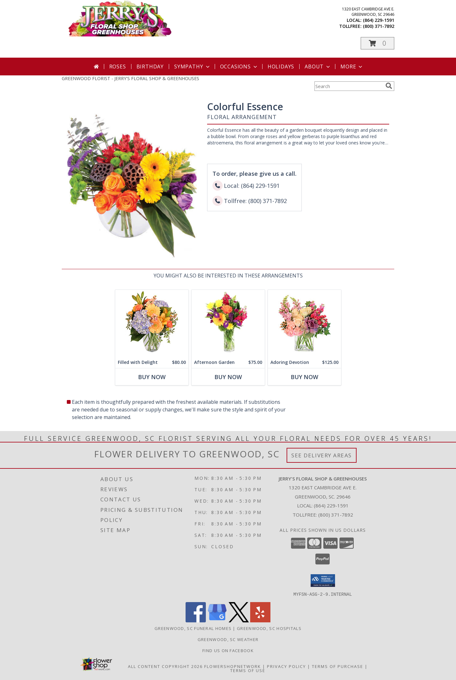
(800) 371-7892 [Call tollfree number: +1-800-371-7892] (378, 26)
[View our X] (239, 620)
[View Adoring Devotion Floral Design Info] (304, 323)
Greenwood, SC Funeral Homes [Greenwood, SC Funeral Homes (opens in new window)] (193, 628)
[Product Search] (349, 86)
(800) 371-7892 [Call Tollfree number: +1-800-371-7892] (335, 515)
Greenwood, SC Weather (228, 639)
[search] (389, 85)
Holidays (281, 66)
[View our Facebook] (196, 620)
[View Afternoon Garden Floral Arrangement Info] (228, 323)
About (318, 66)
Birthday (150, 66)
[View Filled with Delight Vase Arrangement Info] (151, 323)
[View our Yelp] (260, 620)
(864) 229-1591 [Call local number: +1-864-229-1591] (378, 20)
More (352, 66)
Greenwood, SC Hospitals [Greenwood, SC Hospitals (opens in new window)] (269, 628)
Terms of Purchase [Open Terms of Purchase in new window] (337, 666)
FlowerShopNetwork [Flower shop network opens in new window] (232, 666)
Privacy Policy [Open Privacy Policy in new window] (286, 666)
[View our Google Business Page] (217, 620)
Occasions (239, 66)
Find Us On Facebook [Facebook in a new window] (228, 650)
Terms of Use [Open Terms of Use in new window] (247, 670)
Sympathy (192, 66)
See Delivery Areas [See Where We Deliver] (321, 455)
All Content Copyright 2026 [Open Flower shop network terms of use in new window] (165, 666)
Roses (117, 66)
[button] (377, 43)
